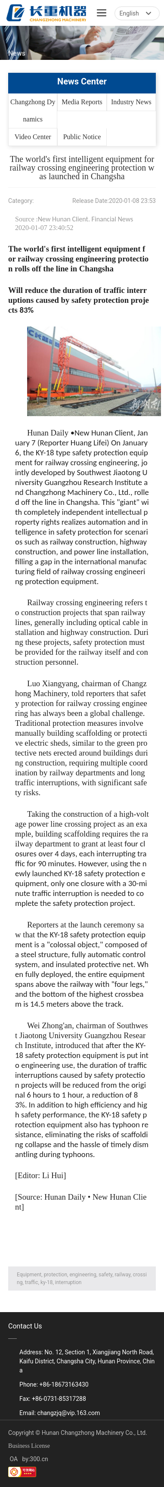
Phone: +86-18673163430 (54, 1384)
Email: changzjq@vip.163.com (59, 1412)
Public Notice (82, 136)
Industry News (131, 102)
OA (13, 1459)
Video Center (33, 136)
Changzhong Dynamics (32, 110)
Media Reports (82, 102)
